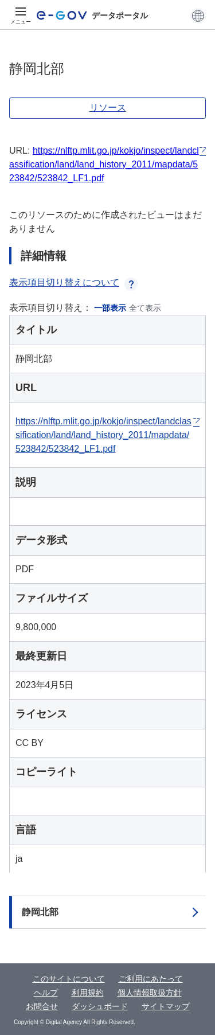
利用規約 (88, 992)
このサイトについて (69, 978)
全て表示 (145, 308)
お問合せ (42, 1006)
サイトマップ (166, 1006)
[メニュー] (20, 15)
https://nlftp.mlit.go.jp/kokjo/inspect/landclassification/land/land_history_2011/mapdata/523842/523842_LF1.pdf (104, 164)
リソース (107, 107)
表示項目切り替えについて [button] (73, 282)
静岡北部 (40, 912)
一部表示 (110, 308)
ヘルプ (46, 992)
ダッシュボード (100, 1006)
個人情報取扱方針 (150, 992)
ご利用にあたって (151, 978)
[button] (198, 15)
